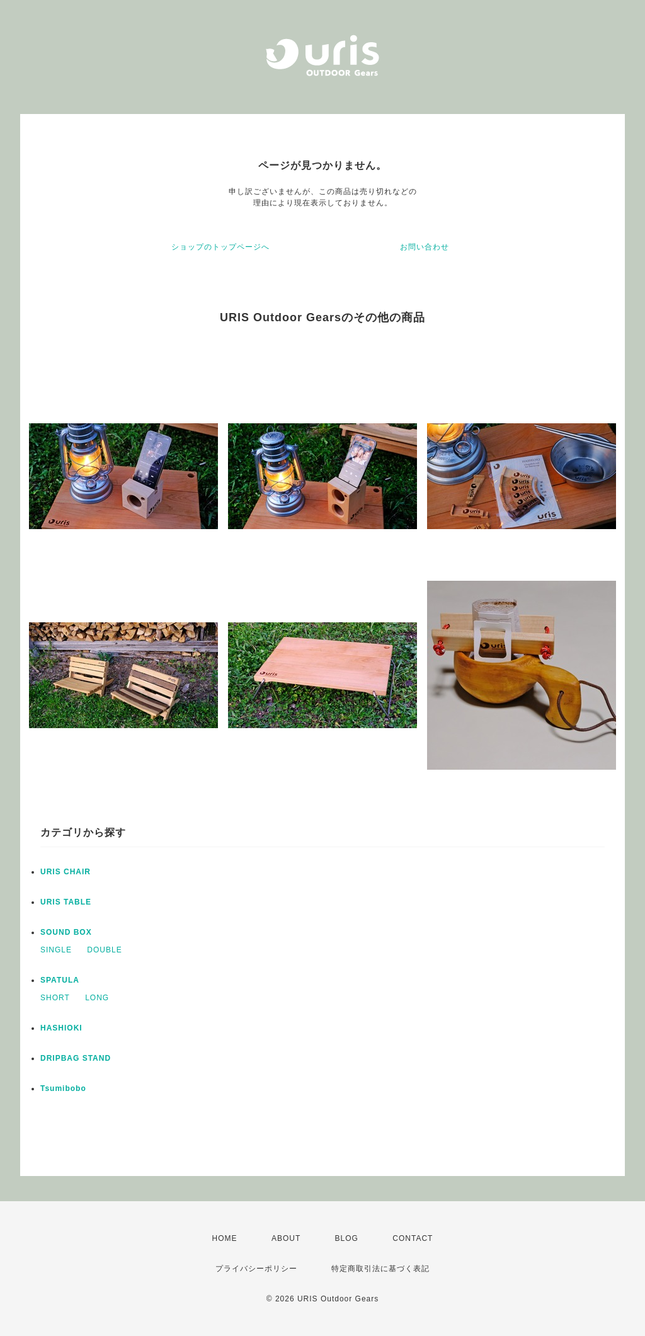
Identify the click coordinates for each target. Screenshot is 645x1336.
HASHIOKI (61, 1028)
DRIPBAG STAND (75, 1058)
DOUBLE (104, 949)
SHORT (55, 997)
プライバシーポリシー (256, 1268)
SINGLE (56, 949)
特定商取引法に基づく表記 (380, 1268)
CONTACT (412, 1238)
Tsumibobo (63, 1088)
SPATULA (59, 980)
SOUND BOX (66, 932)
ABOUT (285, 1238)
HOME (224, 1238)
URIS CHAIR (65, 871)
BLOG (346, 1238)
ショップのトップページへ (220, 247)
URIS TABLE (65, 902)
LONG (97, 997)
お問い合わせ (424, 247)
